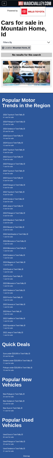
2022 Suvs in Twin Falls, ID (13, 158)
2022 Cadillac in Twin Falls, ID (14, 319)
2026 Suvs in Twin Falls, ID (13, 137)
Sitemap (26, 456)
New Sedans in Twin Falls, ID (13, 402)
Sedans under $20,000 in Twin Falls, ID (17, 362)
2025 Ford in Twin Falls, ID (13, 298)
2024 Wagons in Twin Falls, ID (14, 263)
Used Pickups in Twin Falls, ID (14, 443)
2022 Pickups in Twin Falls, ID (14, 214)
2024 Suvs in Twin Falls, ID (13, 144)
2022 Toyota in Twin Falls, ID (13, 193)
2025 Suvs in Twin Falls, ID (13, 179)
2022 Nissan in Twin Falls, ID (13, 228)
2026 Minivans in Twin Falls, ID (14, 242)
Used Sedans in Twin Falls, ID (14, 450)
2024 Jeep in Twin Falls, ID (13, 207)
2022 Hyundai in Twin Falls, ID (14, 327)
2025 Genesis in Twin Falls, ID (14, 305)
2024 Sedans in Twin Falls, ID (14, 256)
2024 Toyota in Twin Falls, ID (13, 172)
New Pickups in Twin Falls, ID (14, 395)
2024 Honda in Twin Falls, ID (13, 200)
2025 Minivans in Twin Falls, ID (14, 284)
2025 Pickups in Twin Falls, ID (14, 165)
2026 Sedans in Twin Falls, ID (14, 130)
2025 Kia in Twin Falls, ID (12, 312)
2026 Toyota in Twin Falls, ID (13, 116)
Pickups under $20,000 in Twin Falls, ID (17, 369)
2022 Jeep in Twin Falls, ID (13, 334)
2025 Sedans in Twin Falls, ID (14, 291)
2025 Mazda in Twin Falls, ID (13, 221)
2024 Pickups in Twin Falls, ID (14, 186)
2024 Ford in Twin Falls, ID (13, 277)
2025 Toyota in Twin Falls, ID (13, 151)
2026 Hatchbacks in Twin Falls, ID (15, 235)
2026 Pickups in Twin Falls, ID (14, 123)
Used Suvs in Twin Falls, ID (13, 436)
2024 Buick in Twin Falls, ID (13, 270)
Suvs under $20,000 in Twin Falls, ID (16, 355)
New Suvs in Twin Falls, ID (12, 409)
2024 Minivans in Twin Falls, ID (14, 249)
